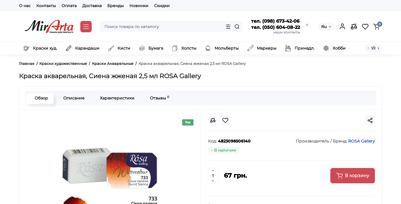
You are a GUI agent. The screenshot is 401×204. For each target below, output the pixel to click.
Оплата (69, 5)
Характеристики (115, 98)
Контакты (46, 5)
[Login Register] (342, 26)
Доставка (92, 5)
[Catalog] (86, 26)
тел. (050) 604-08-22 (275, 27)
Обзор (40, 98)
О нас (25, 5)
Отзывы (158, 98)
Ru (324, 26)
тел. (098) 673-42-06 (275, 21)
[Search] (237, 26)
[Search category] (228, 26)
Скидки (162, 5)
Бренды (115, 5)
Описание (72, 98)
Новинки (138, 5)
